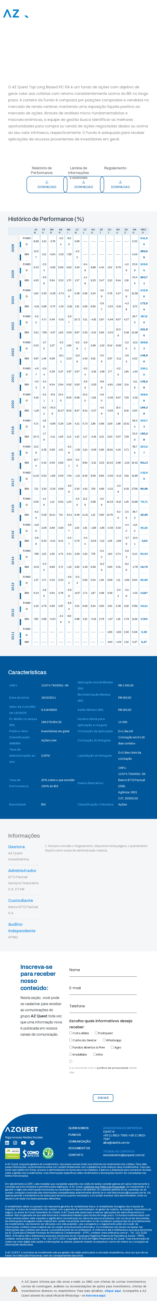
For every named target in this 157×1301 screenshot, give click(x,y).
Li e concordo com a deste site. (103, 1070)
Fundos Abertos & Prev (87, 1047)
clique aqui (113, 1290)
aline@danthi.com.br (116, 1142)
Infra (98, 1054)
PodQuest (104, 1033)
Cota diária (79, 1033)
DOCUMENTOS (79, 1148)
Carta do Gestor (83, 1040)
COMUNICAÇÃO (79, 1141)
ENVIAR (103, 1097)
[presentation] (100, 1083)
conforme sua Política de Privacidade (104, 1186)
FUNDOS (74, 1134)
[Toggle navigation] (151, 13)
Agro (116, 1047)
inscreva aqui (96, 1295)
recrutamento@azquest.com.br (124, 1155)
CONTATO (75, 1155)
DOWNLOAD (47, 184)
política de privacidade (112, 1068)
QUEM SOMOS (78, 1128)
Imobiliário (78, 1054)
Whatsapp (112, 1040)
